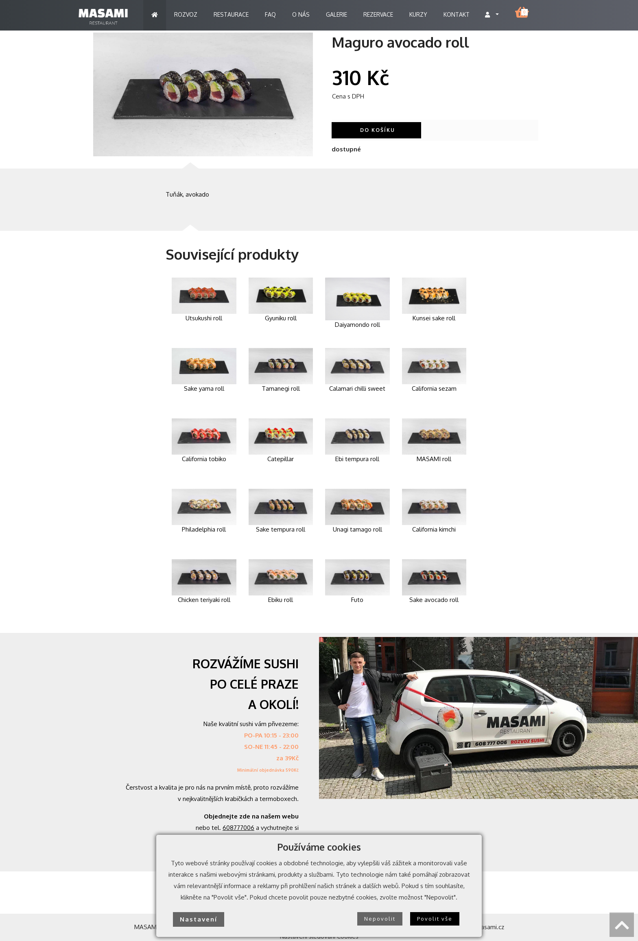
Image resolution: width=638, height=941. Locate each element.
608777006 (238, 828)
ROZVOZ (185, 14)
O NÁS (301, 14)
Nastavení (198, 919)
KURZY (418, 14)
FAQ (270, 14)
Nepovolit (379, 918)
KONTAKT (457, 14)
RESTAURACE (231, 14)
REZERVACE (378, 14)
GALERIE (336, 14)
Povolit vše (434, 918)
